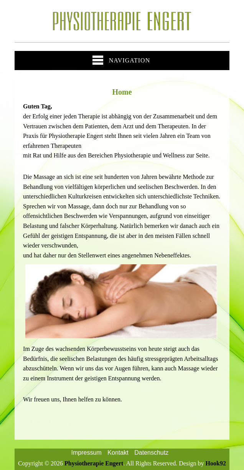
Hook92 (216, 463)
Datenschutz (151, 452)
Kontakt (117, 452)
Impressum (86, 452)
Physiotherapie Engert (93, 463)
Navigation (121, 60)
